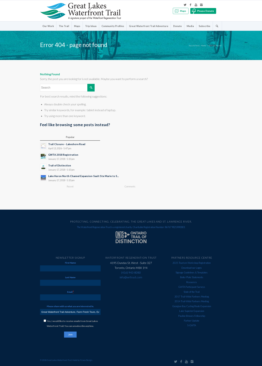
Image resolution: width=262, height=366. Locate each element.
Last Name (70, 277)
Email (70, 291)
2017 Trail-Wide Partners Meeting (191, 296)
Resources (191, 282)
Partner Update (191, 320)
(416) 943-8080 (131, 272)
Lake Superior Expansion (191, 310)
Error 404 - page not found (73, 44)
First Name (70, 262)
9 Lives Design (86, 360)
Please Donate (205, 10)
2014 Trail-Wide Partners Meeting (191, 301)
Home (203, 45)
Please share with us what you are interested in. (70, 306)
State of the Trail (192, 291)
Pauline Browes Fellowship (191, 315)
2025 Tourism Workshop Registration (191, 262)
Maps (183, 10)
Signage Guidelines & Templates (192, 272)
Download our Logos (191, 267)
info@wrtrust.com (131, 277)
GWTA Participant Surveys (191, 286)
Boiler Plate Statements (191, 277)
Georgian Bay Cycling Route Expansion (191, 306)
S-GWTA (191, 325)
